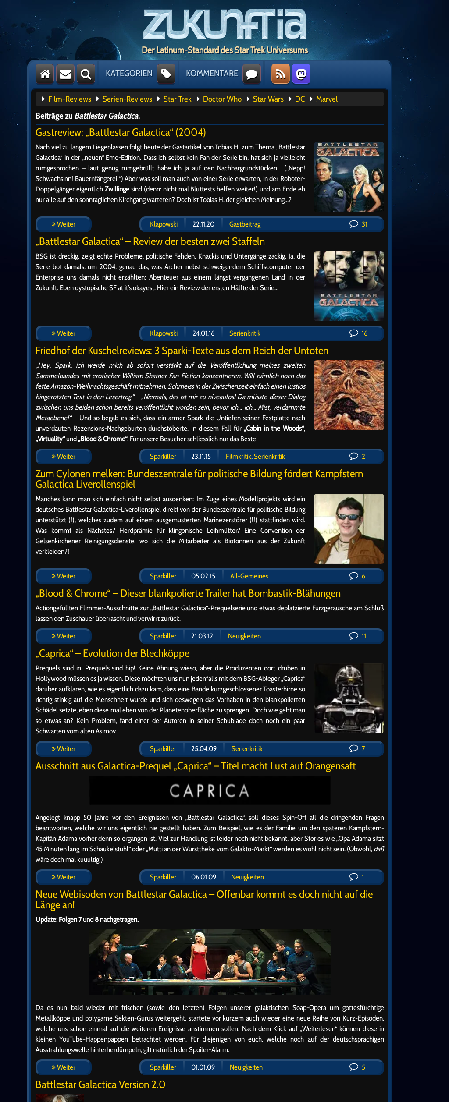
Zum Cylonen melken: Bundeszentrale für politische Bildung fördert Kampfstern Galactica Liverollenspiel (199, 478)
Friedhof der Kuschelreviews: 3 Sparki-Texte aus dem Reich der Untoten (182, 350)
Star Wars (268, 99)
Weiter (63, 224)
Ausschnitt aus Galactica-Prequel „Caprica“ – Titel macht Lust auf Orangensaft (196, 765)
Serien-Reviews (127, 99)
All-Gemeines (249, 576)
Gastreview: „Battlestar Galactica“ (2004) (121, 132)
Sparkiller (163, 456)
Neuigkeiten (244, 636)
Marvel (327, 99)
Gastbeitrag (244, 224)
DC (300, 99)
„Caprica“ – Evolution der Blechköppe (112, 653)
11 (357, 636)
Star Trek (178, 99)
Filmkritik (238, 456)
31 (358, 224)
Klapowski (164, 224)
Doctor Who (222, 99)
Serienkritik (244, 333)
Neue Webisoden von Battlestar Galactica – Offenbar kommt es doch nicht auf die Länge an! (204, 899)
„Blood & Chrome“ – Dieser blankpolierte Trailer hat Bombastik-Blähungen (188, 593)
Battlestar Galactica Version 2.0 (101, 1084)
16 (358, 333)
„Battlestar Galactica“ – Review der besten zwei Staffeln (150, 241)
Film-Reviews (69, 99)
